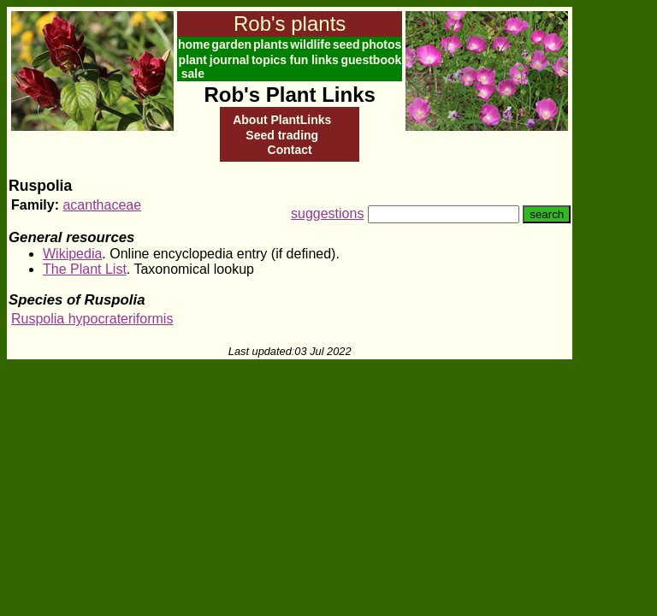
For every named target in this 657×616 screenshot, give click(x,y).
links (325, 60)
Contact (290, 150)
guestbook (371, 60)
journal (230, 60)
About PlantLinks (282, 120)
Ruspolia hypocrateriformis (92, 318)
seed (346, 44)
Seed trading (282, 135)
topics (269, 60)
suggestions (327, 213)
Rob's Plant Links (289, 94)
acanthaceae (101, 205)
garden (231, 44)
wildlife (310, 44)
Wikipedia (72, 253)
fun (298, 60)
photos (382, 44)
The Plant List (85, 269)
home (194, 44)
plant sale (193, 66)
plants (270, 44)
